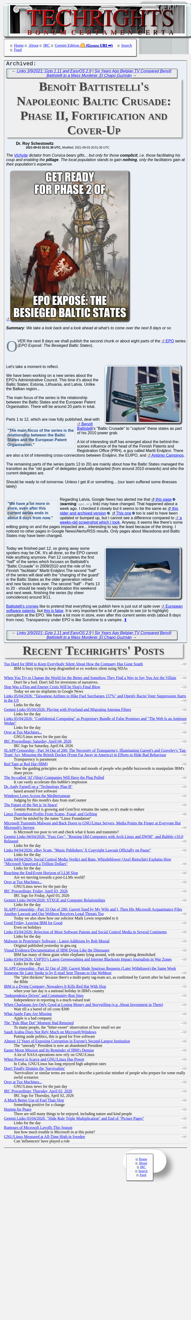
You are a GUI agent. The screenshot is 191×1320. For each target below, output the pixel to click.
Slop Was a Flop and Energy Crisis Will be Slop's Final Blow (52, 688)
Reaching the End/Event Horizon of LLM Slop (41, 874)
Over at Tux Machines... (23, 733)
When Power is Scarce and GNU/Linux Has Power (44, 1060)
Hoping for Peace (18, 1110)
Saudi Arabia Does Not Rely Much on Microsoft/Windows (50, 1033)
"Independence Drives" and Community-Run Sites (43, 997)
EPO (170, 342)
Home (19, 45)
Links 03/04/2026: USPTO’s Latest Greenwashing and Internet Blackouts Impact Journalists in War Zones (88, 960)
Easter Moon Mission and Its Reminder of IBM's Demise (49, 1051)
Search (126, 45)
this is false (53, 612)
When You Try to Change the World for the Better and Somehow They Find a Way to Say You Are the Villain (90, 679)
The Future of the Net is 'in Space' (31, 806)
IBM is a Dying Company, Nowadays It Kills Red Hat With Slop (55, 988)
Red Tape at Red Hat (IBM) (26, 765)
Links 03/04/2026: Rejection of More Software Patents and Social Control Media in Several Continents (85, 933)
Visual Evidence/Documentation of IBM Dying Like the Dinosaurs (57, 951)
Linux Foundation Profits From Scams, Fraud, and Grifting (50, 815)
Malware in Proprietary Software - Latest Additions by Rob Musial (57, 942)
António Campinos (167, 456)
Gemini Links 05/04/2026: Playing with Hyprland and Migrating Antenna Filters (67, 711)
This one (123, 514)
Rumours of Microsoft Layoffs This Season (38, 1129)
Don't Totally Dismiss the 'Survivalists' (34, 1070)
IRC (46, 45)
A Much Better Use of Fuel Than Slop (34, 1101)
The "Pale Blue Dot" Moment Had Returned (39, 1024)
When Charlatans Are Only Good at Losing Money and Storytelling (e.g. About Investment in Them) (83, 1006)
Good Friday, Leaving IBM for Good (33, 924)
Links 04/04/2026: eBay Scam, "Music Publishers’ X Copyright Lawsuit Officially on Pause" (77, 851)
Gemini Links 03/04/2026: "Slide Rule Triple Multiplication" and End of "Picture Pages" (74, 1120)
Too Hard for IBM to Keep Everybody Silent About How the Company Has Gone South (73, 665)
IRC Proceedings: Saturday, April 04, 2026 (37, 742)
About (33, 45)
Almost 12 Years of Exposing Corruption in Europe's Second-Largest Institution (67, 1042)
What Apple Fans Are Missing (28, 1015)
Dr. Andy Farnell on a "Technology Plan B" (38, 788)
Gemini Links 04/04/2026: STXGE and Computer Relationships (54, 901)
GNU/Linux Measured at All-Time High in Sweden (44, 1138)
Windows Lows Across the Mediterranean (37, 797)
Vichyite (21, 156)
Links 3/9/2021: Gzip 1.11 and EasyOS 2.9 (54, 72)
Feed (18, 50)
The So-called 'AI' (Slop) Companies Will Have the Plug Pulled (54, 779)
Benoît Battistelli (85, 427)
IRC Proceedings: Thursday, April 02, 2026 (38, 1092)
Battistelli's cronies (22, 607)
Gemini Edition (67, 45)
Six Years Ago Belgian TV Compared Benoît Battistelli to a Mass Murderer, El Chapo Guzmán (109, 74)
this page (164, 501)
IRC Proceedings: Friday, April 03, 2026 (36, 892)
